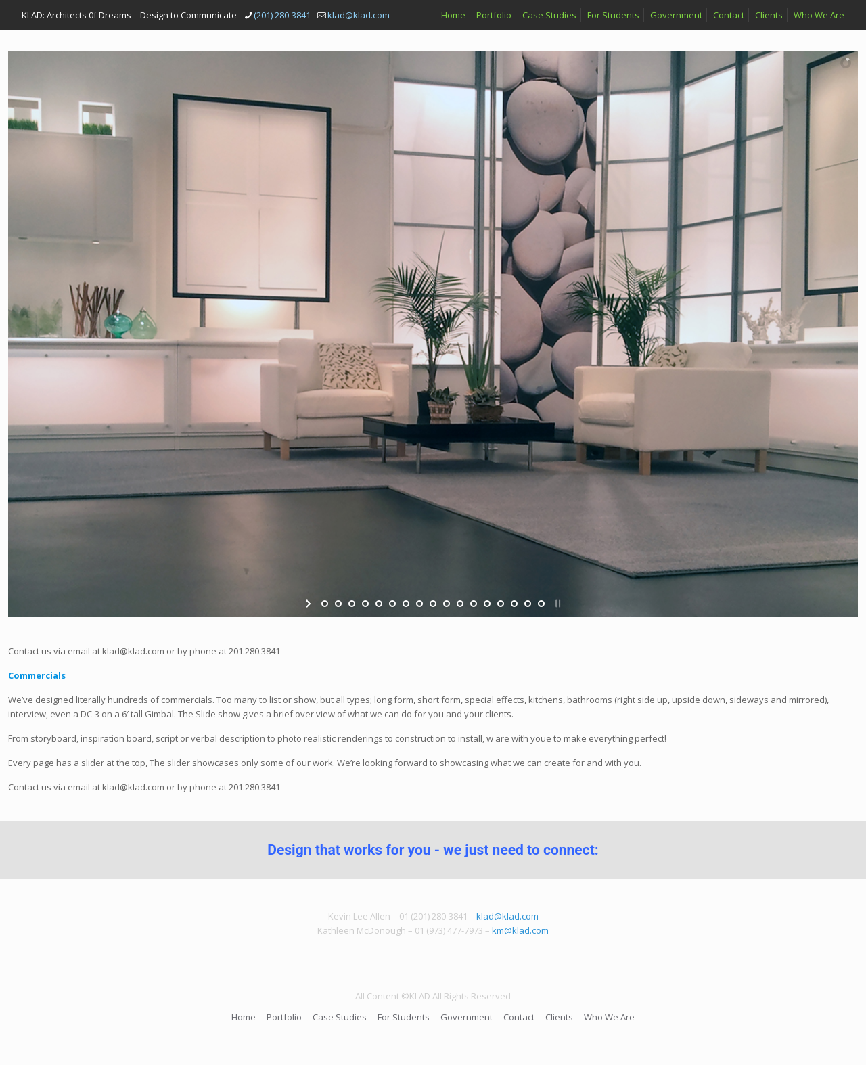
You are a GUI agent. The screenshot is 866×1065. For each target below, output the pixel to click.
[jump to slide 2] (338, 603)
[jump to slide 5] (379, 603)
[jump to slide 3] (352, 603)
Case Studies (549, 15)
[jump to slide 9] (433, 603)
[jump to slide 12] (473, 603)
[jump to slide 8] (419, 603)
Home (453, 15)
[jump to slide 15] (514, 603)
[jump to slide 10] (446, 603)
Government (676, 15)
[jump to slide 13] (487, 603)
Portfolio (493, 15)
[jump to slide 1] (325, 603)
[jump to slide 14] (500, 603)
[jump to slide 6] (392, 603)
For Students (613, 15)
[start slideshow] (309, 603)
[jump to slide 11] (460, 603)
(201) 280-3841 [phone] (282, 15)
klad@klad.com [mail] (358, 15)
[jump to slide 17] (541, 603)
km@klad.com (520, 930)
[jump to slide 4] (365, 603)
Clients (769, 15)
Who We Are (819, 15)
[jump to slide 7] (406, 603)
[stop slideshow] (556, 603)
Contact (728, 15)
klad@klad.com (507, 916)
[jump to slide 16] (527, 603)
